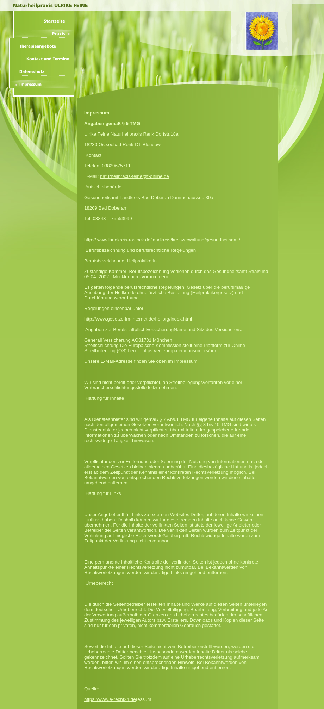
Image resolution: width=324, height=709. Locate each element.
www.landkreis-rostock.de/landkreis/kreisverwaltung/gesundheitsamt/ (168, 239)
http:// (90, 239)
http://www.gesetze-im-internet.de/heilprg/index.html (138, 319)
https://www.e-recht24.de (110, 699)
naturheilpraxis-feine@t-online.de (134, 176)
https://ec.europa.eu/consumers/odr (179, 350)
